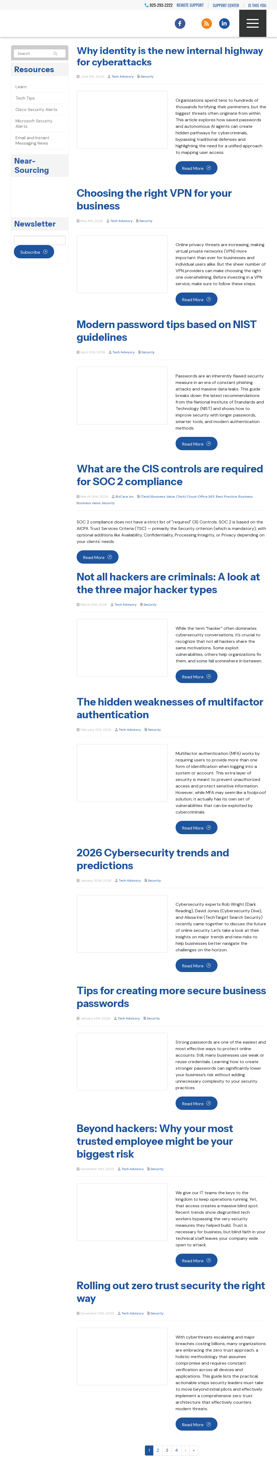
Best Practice (226, 496)
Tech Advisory (122, 76)
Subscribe (30, 252)
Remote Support (190, 5)
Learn (21, 87)
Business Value (88, 503)
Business (245, 496)
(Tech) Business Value (158, 496)
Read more (193, 168)
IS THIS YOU (257, 5)
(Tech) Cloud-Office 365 (195, 496)
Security (147, 76)
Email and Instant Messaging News (32, 140)
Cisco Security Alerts (36, 109)
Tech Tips (25, 98)
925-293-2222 (159, 5)
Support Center (226, 5)
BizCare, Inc (125, 496)
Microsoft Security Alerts (33, 123)
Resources (34, 69)
